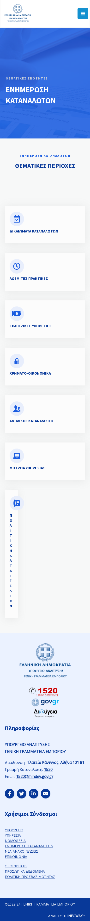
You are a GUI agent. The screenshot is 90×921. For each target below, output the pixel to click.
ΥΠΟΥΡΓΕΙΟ (14, 830)
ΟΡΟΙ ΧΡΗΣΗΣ (16, 866)
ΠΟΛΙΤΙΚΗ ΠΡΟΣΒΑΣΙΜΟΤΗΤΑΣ (30, 876)
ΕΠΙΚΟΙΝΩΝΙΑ (16, 856)
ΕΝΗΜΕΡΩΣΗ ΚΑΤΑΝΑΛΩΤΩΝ (29, 846)
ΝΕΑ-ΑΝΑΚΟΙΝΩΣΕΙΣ (21, 851)
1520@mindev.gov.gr (34, 776)
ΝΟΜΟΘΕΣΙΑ (15, 840)
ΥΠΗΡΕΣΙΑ (13, 835)
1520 (48, 769)
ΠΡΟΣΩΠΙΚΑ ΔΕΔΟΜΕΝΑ (25, 871)
